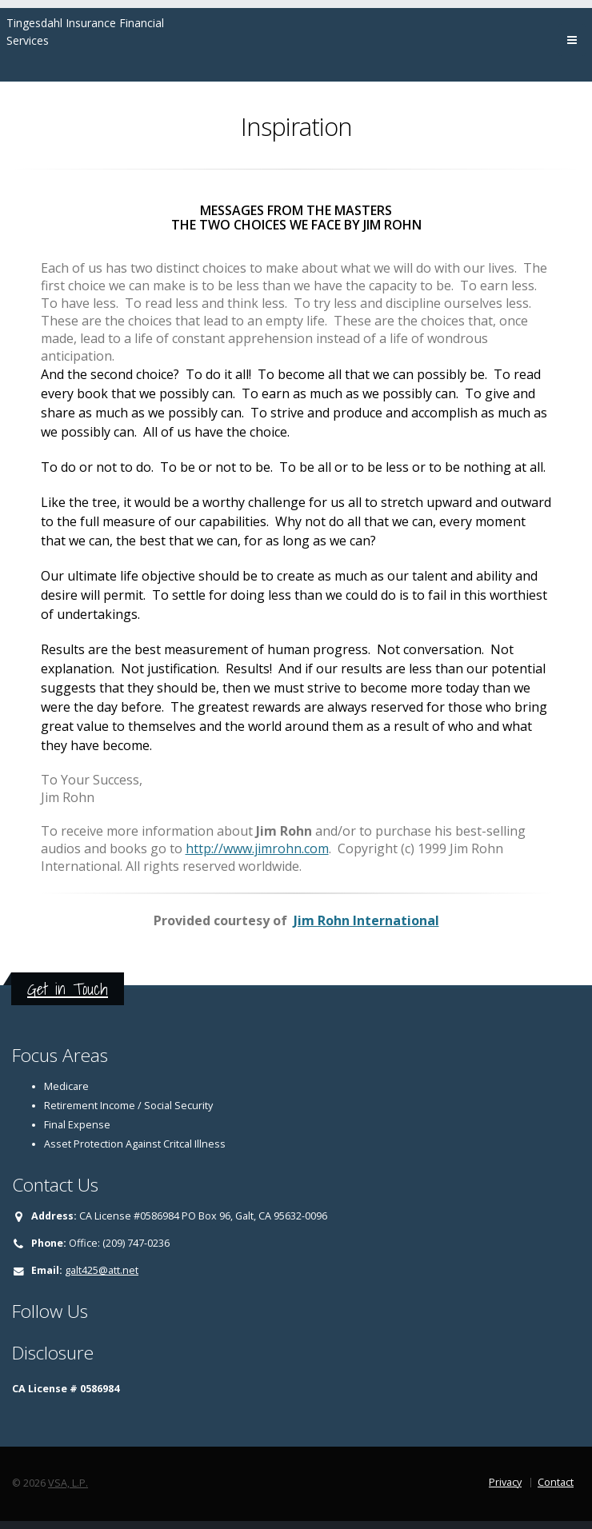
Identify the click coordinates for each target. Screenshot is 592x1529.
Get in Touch (67, 989)
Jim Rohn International (366, 920)
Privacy (505, 1482)
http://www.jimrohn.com (257, 848)
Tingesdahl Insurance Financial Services (85, 31)
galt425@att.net (101, 1270)
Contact (556, 1482)
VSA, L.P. (68, 1483)
